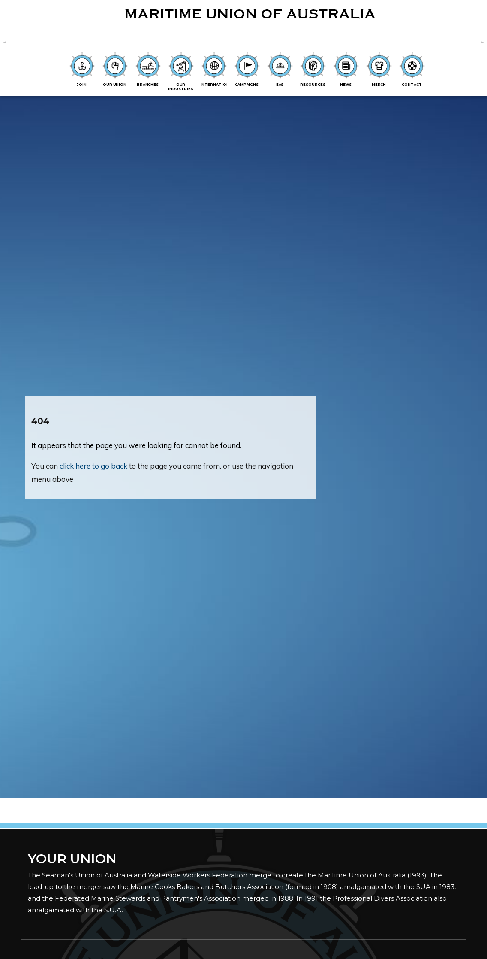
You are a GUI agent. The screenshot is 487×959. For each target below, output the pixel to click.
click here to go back (93, 465)
